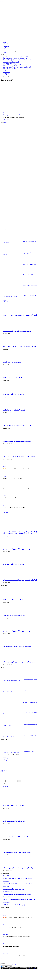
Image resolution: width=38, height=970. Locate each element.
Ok (29, 968)
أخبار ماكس (5, 43)
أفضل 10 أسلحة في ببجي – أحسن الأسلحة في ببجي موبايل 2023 (17, 67)
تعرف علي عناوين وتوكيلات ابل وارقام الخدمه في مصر (15, 58)
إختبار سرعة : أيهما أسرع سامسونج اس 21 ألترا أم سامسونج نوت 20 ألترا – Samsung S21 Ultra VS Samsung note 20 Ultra (20, 532)
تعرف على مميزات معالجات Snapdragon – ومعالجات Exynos (19, 456)
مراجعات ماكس (6, 48)
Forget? (14, 964)
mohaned (5, 466)
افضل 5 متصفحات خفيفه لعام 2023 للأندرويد (12, 64)
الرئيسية (5, 42)
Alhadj (4, 476)
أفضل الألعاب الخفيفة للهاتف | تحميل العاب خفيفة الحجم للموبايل (17, 57)
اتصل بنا (5, 74)
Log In (10, 966)
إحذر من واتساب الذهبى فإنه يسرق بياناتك (14, 410)
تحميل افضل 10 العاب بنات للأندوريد (11, 60)
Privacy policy (33, 968)
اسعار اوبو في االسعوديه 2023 (9, 68)
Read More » (6, 119)
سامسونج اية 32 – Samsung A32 (11, 114)
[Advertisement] (19, 23)
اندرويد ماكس (6, 73)
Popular (4, 300)
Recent (4, 298)
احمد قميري (5, 505)
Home (2, 76)
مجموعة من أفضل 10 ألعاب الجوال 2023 (13, 394)
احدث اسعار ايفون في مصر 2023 (10, 63)
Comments (5, 301)
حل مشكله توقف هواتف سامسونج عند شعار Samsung (17, 441)
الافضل (4, 70)
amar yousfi (5, 485)
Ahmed (4, 495)
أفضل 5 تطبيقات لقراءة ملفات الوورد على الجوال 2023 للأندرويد (17, 59)
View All (5, 122)
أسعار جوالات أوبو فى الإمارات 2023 (11, 62)
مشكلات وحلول (6, 72)
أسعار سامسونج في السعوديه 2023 (10, 65)
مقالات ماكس (6, 46)
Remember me (5, 966)
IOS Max (5, 47)
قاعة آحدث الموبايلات (7, 44)
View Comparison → (14, 752)
